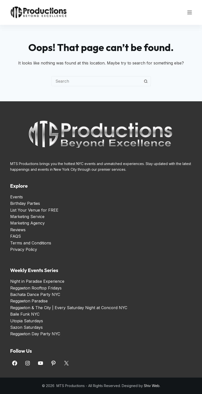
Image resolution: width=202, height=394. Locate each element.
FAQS (15, 236)
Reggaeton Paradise (29, 300)
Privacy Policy (23, 249)
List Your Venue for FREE (34, 210)
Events (16, 196)
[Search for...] (96, 81)
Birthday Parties (25, 203)
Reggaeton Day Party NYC (35, 333)
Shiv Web (152, 386)
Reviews (18, 229)
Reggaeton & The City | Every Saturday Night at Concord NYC (68, 307)
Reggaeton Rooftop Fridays (36, 287)
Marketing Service (27, 216)
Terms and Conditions (30, 242)
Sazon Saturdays (26, 327)
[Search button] (146, 81)
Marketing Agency (27, 223)
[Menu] (189, 12)
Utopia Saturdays (26, 320)
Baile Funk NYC (25, 314)
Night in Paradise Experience (37, 281)
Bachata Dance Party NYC (35, 294)
